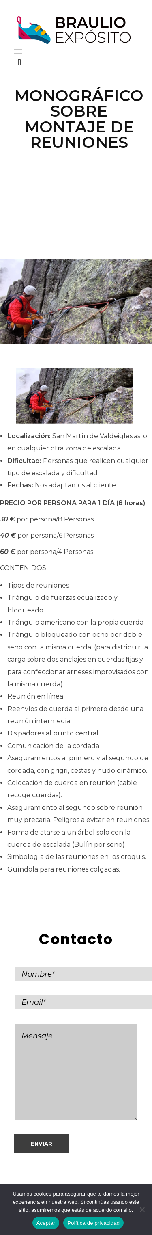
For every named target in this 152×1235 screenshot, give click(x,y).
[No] (142, 1209)
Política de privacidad (93, 1223)
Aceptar (46, 1223)
